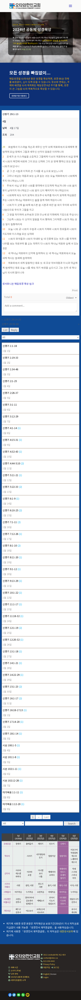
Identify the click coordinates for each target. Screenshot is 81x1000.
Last (46, 817)
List (5, 330)
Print (75, 290)
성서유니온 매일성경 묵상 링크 (18, 283)
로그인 (55, 967)
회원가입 (45, 967)
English (45, 974)
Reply (14, 330)
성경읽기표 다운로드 (19, 95)
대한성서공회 (66, 931)
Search (71, 823)
